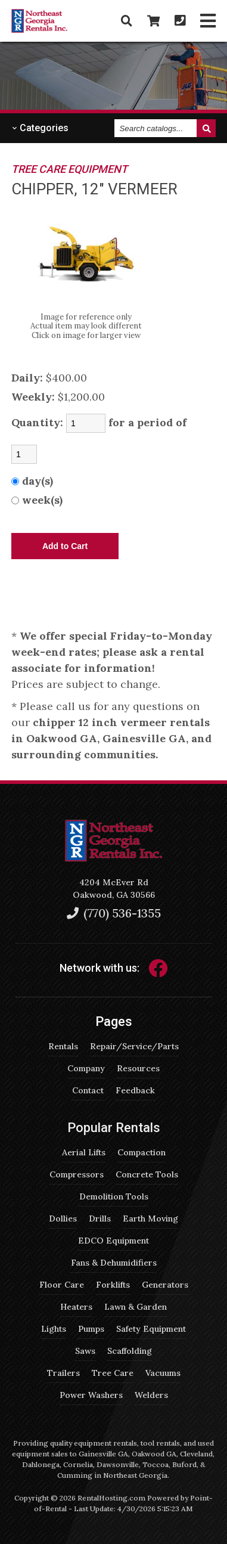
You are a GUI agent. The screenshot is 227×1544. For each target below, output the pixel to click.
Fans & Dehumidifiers (114, 1262)
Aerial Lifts (83, 1152)
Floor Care (61, 1284)
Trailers (63, 1373)
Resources (138, 1068)
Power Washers (91, 1395)
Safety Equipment (151, 1328)
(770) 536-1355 (114, 913)
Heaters (76, 1306)
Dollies (63, 1218)
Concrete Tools (147, 1174)
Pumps (91, 1328)
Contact (88, 1090)
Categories (40, 128)
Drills (100, 1218)
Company (86, 1068)
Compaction (141, 1152)
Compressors (76, 1174)
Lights (53, 1328)
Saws (85, 1350)
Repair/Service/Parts (134, 1046)
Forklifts (113, 1284)
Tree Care (112, 1373)
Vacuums (163, 1373)
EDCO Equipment (113, 1240)
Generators (165, 1284)
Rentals (63, 1046)
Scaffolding (129, 1350)
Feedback (135, 1090)
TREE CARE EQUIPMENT (69, 169)
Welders (151, 1395)
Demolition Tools (113, 1196)
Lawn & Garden (135, 1306)
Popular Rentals (113, 1127)
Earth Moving (150, 1218)
